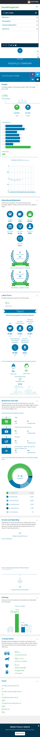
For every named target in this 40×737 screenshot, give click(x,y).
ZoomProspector (10, 7)
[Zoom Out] (38, 54)
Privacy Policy (20, 733)
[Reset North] (38, 56)
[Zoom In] (38, 51)
